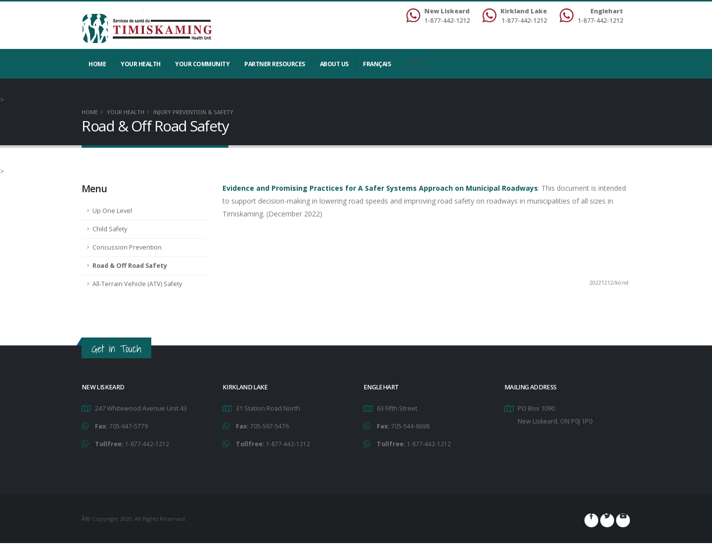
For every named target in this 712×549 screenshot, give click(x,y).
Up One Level (112, 211)
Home (97, 64)
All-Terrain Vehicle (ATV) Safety (137, 284)
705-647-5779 (128, 426)
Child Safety (109, 229)
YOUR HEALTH (141, 64)
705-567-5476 (269, 426)
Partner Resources (274, 64)
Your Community (202, 64)
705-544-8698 (410, 426)
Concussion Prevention (127, 247)
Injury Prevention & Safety (193, 112)
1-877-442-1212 (147, 443)
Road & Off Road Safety (129, 265)
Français (377, 64)
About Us (334, 64)
